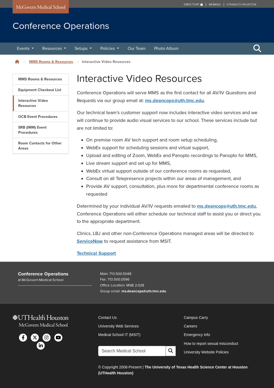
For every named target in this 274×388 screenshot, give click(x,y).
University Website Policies (206, 352)
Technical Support (96, 253)
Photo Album (166, 48)
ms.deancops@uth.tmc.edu (174, 100)
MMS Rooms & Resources (51, 61)
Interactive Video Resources (33, 103)
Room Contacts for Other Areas (40, 146)
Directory (193, 4)
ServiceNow (90, 241)
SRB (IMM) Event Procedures (32, 130)
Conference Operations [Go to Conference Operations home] (43, 274)
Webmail (215, 4)
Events (24, 48)
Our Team (137, 48)
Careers (190, 326)
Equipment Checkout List (39, 90)
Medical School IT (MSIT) (119, 335)
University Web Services (118, 326)
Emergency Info (197, 335)
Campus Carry (196, 317)
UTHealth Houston (241, 4)
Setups (82, 48)
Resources (52, 48)
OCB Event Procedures (38, 116)
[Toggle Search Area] (257, 48)
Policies (108, 48)
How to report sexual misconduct (211, 343)
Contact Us (107, 317)
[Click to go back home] (17, 62)
